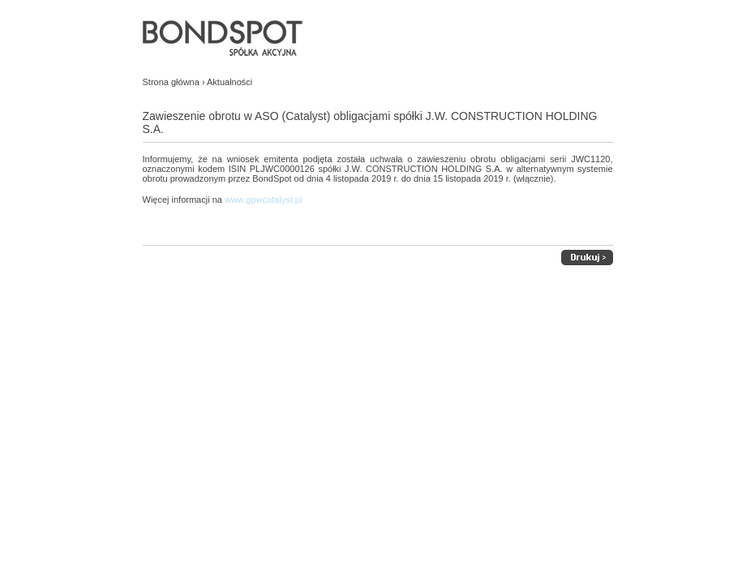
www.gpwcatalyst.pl (263, 199)
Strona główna (171, 82)
